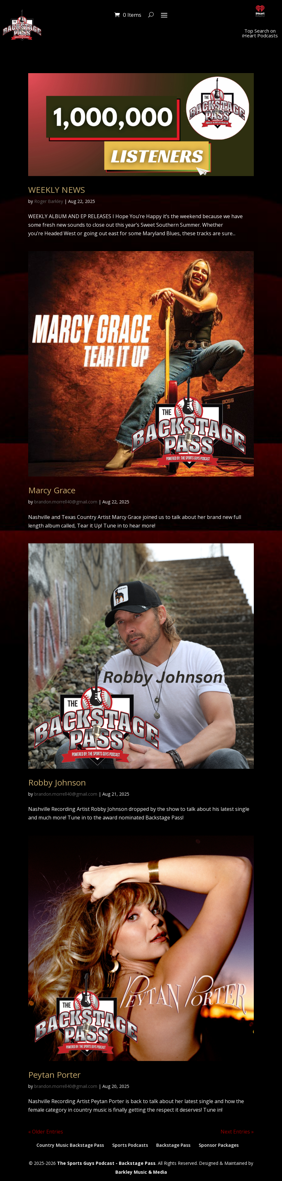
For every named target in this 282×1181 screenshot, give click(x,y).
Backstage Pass (173, 1145)
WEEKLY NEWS (56, 189)
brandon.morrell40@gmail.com (65, 502)
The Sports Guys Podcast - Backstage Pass (106, 1163)
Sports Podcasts (130, 1145)
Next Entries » (237, 1131)
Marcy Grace (51, 490)
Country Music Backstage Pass (70, 1145)
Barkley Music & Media (141, 1172)
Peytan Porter (54, 1074)
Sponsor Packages (219, 1145)
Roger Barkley (48, 201)
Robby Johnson (57, 782)
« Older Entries (45, 1131)
